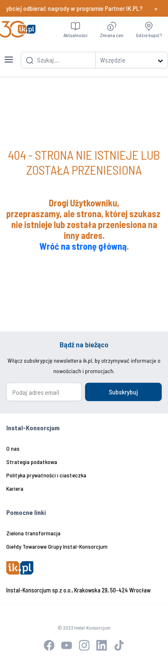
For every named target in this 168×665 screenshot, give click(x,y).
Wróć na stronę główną (83, 246)
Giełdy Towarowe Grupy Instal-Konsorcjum (57, 546)
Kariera (14, 488)
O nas (13, 448)
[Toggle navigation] (9, 54)
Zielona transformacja (33, 533)
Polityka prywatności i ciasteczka (46, 475)
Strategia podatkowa (31, 461)
